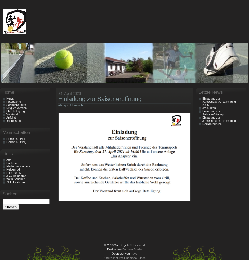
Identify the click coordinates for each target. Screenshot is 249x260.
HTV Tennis (13, 172)
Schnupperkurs (16, 104)
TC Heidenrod (136, 245)
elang (62, 105)
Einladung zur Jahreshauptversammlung (219, 119)
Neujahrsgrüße (212, 123)
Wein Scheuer (15, 179)
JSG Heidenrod (16, 175)
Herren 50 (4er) (16, 138)
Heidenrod (13, 169)
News (10, 98)
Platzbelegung (15, 111)
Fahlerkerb (13, 163)
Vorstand (12, 114)
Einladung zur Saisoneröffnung (100, 99)
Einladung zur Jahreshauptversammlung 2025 (219, 101)
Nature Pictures (114, 257)
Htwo (134, 253)
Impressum (13, 120)
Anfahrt (11, 117)
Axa (8, 160)
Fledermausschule (18, 166)
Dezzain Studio (132, 249)
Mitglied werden (16, 108)
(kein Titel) (209, 108)
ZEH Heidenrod (16, 182)
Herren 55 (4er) (16, 142)
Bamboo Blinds (135, 257)
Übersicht (77, 105)
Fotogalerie (13, 101)
